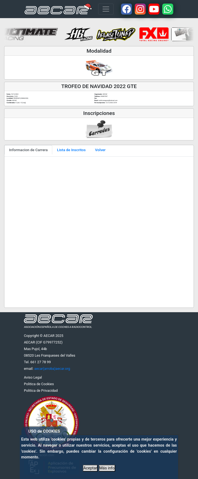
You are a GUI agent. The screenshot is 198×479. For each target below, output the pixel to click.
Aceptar (90, 468)
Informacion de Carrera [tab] (28, 150)
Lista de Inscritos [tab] (71, 150)
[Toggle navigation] (106, 9)
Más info (107, 468)
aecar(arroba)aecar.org (52, 369)
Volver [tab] (100, 150)
